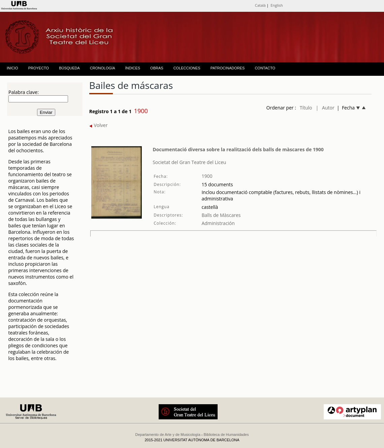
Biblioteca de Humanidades (226, 435)
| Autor (325, 107)
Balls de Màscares (221, 215)
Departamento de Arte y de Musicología (167, 435)
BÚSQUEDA (69, 68)
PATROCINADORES (228, 68)
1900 (206, 176)
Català (260, 5)
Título (306, 107)
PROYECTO (38, 68)
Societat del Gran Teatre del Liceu (189, 162)
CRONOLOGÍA (102, 68)
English (276, 5)
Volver (98, 125)
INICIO (12, 68)
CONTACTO (265, 68)
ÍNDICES (132, 68)
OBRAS (156, 68)
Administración (217, 223)
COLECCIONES (186, 68)
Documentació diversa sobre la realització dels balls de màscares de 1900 (238, 149)
